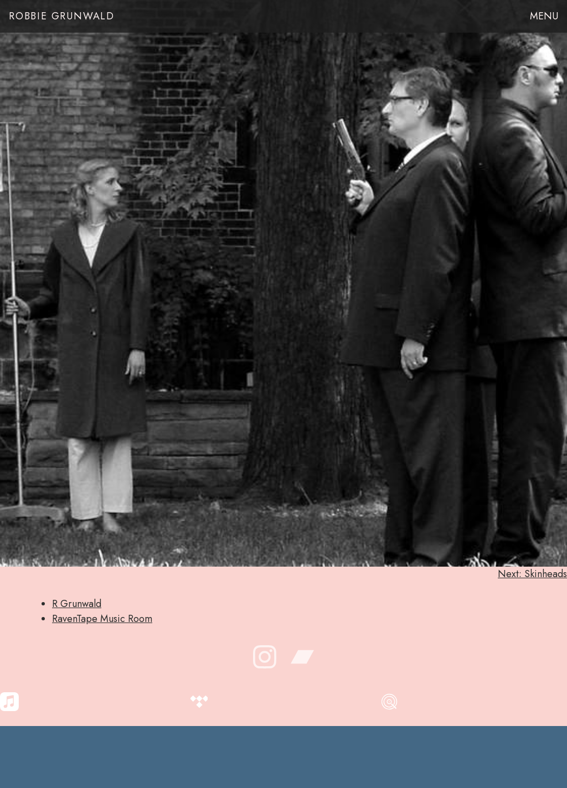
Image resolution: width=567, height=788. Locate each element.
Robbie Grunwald (62, 16)
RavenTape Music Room (102, 618)
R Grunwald (76, 604)
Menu (544, 16)
